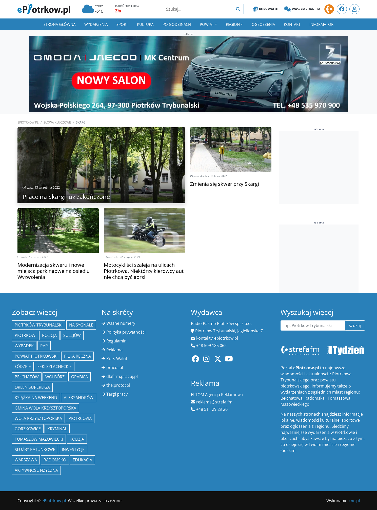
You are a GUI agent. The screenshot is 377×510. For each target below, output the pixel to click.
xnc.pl (354, 500)
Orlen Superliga (32, 387)
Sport (122, 24)
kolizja (77, 439)
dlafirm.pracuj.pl (122, 376)
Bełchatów (27, 377)
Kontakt (292, 24)
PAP (44, 346)
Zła (118, 11)
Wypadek (24, 346)
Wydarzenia (96, 24)
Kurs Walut (266, 9)
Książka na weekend (36, 397)
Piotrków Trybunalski (39, 325)
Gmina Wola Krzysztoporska (45, 408)
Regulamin (116, 341)
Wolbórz (55, 377)
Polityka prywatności (126, 332)
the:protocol (118, 385)
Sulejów (72, 335)
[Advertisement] (319, 166)
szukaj (355, 325)
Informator (321, 24)
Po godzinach (177, 24)
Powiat (207, 24)
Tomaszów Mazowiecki (39, 439)
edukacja (82, 460)
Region (233, 24)
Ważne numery (120, 323)
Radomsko (55, 460)
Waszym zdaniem (302, 9)
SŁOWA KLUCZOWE (57, 122)
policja (49, 335)
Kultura (145, 24)
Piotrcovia (80, 418)
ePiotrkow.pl (27, 122)
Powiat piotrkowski (36, 356)
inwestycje (73, 449)
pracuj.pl (114, 367)
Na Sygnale (81, 325)
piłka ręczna (77, 356)
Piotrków (25, 335)
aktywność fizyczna (36, 470)
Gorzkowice (28, 429)
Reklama (114, 350)
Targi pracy (117, 394)
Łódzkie (23, 366)
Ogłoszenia (263, 24)
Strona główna (59, 24)
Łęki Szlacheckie (54, 366)
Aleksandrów (78, 397)
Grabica (79, 377)
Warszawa (26, 460)
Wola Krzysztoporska (38, 418)
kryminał (57, 429)
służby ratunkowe (35, 449)
